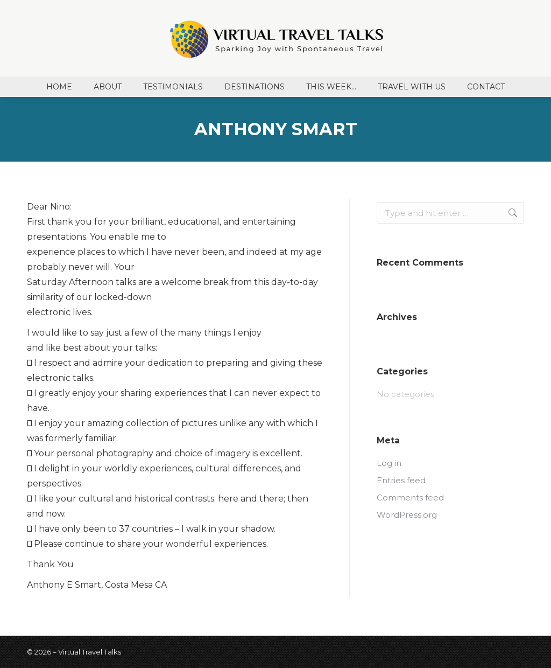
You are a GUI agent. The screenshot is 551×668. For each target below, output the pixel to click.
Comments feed (410, 497)
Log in (389, 463)
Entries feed (401, 480)
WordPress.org (407, 515)
